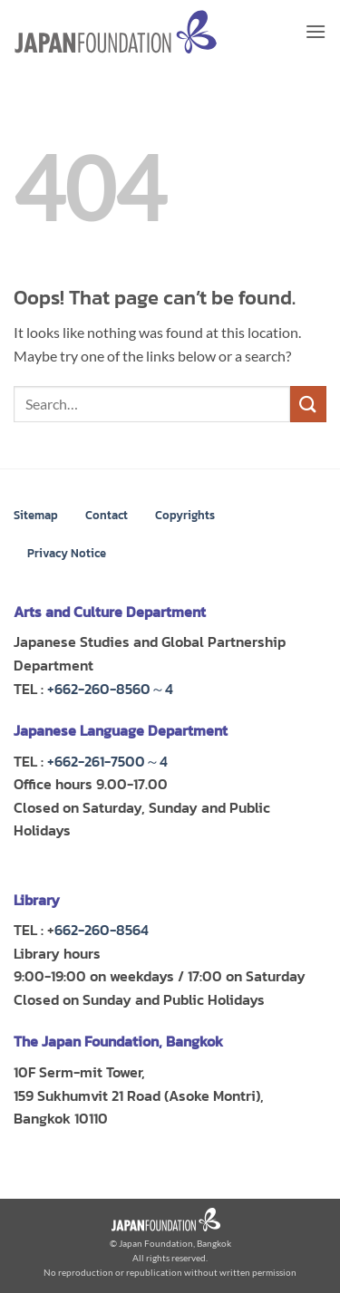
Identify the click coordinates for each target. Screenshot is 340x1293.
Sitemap (36, 515)
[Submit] (308, 403)
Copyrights (185, 515)
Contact (106, 515)
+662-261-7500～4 (107, 761)
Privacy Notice (66, 553)
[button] (315, 31)
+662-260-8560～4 (110, 689)
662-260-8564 (101, 930)
